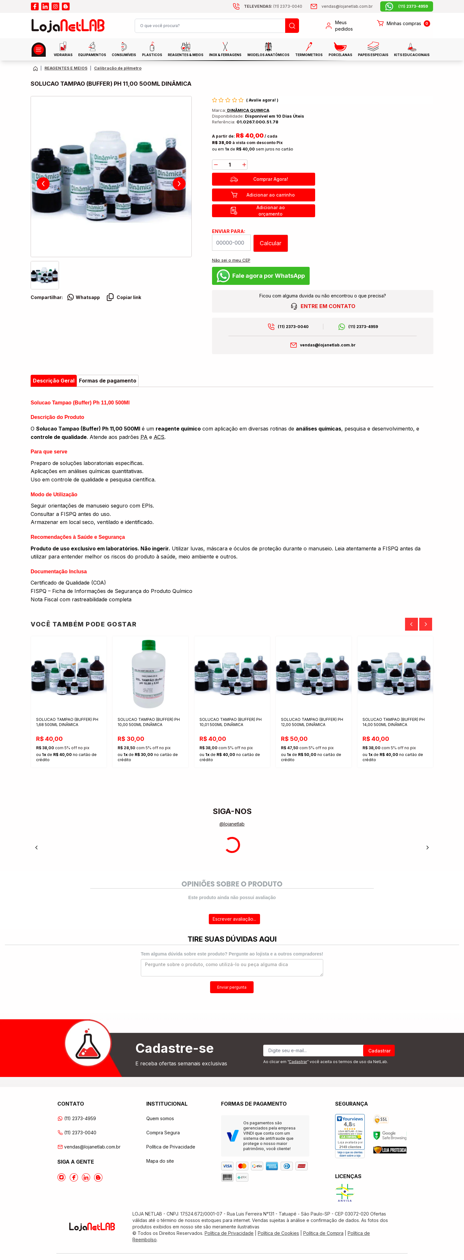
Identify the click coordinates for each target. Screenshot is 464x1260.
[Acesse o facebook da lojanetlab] (35, 6)
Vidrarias (63, 49)
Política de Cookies (278, 1233)
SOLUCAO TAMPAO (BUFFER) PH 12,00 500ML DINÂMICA (312, 722)
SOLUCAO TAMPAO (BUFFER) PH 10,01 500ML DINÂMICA (230, 722)
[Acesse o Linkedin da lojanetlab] (86, 1177)
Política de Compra (323, 1233)
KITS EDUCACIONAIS (412, 49)
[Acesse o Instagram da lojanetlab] (61, 1177)
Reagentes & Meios (185, 49)
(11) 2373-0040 (293, 326)
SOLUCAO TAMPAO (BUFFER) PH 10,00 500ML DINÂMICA (149, 722)
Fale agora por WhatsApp (261, 275)
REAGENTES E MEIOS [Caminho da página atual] (65, 68)
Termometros (309, 49)
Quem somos (160, 1118)
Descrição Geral (53, 380)
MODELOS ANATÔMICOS (268, 49)
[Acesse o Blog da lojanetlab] (98, 1177)
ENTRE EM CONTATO (322, 306)
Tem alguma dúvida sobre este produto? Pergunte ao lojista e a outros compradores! (232, 953)
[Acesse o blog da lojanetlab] (66, 6)
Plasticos (152, 49)
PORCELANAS (340, 49)
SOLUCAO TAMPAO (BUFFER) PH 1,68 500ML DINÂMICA (67, 722)
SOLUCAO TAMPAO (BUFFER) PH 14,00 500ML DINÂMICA (393, 722)
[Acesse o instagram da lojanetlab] (55, 6)
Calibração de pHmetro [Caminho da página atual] (117, 68)
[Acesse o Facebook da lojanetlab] (74, 1177)
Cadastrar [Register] (379, 1050)
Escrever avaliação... (234, 919)
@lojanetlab (232, 824)
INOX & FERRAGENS (225, 49)
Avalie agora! (263, 100)
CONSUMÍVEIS (124, 49)
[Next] (425, 624)
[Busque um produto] (292, 25)
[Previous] (411, 624)
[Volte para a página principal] (35, 68)
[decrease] (216, 165)
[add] (244, 165)
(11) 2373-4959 (363, 326)
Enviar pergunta (232, 987)
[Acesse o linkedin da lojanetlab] (45, 6)
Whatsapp (83, 297)
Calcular (270, 243)
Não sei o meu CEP (231, 260)
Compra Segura (163, 1132)
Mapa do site (160, 1161)
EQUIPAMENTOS (92, 49)
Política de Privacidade (170, 1146)
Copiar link (123, 297)
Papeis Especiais (373, 49)
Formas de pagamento (107, 380)
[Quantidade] (229, 165)
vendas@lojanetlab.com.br (328, 345)
